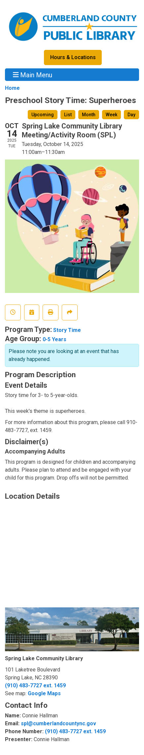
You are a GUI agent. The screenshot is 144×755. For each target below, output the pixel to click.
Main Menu (33, 74)
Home (12, 88)
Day (131, 114)
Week (111, 114)
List (68, 114)
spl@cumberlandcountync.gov (58, 723)
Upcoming (42, 114)
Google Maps (44, 693)
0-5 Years (54, 339)
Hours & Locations (73, 57)
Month (88, 114)
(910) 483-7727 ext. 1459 (35, 685)
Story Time (67, 330)
